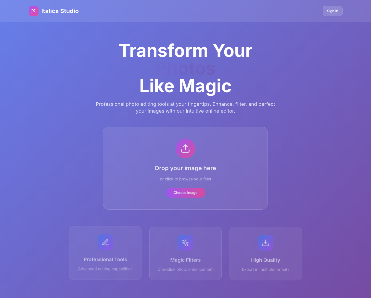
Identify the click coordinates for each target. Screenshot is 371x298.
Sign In (332, 11)
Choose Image (185, 193)
